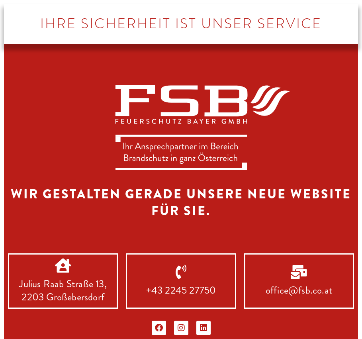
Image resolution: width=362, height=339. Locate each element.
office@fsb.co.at (299, 290)
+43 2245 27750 (181, 290)
